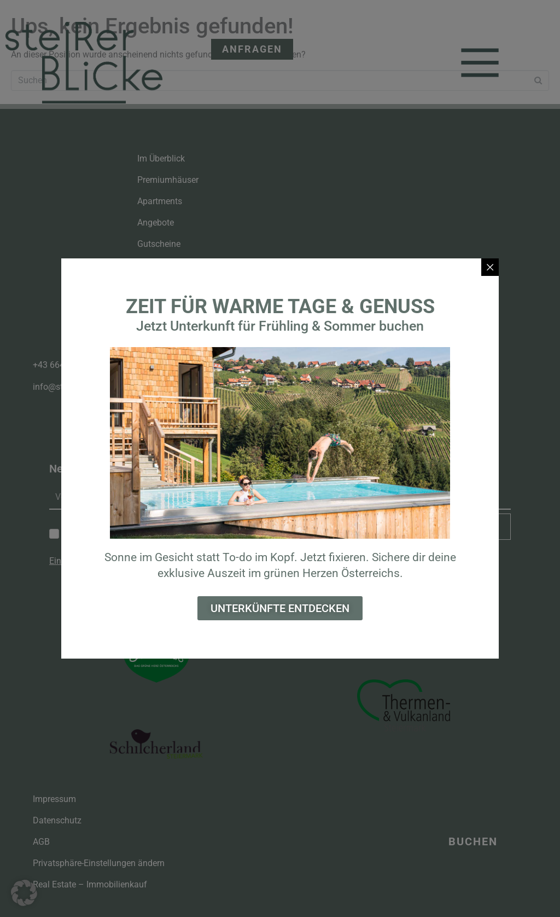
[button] (24, 893)
